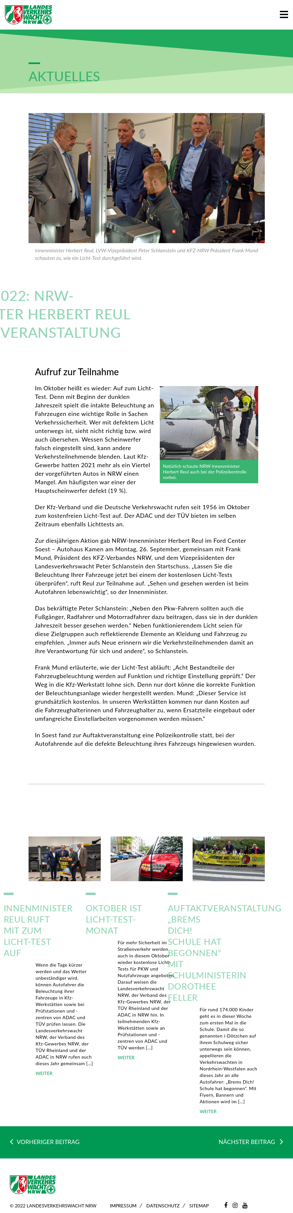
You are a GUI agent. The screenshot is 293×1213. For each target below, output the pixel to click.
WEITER (44, 1073)
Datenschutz (162, 1205)
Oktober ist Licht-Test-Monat (97, 919)
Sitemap (199, 1205)
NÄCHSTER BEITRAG (251, 1141)
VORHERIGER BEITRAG (44, 1141)
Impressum (123, 1205)
